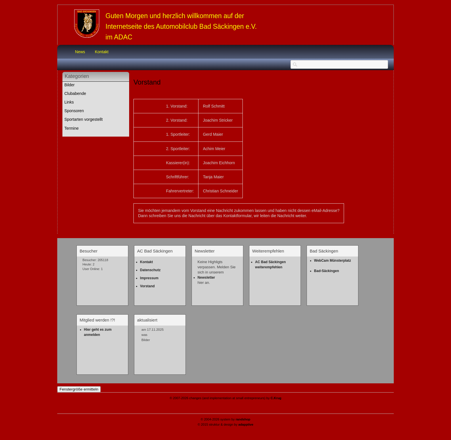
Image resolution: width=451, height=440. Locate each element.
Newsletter (206, 278)
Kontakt (101, 51)
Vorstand (147, 286)
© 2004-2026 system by (225, 419)
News (80, 51)
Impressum (149, 278)
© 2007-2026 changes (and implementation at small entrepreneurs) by (225, 398)
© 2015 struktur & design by (225, 424)
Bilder (69, 85)
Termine (71, 128)
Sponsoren (74, 110)
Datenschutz (150, 270)
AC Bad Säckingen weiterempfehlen (271, 264)
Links (69, 102)
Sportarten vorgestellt (83, 119)
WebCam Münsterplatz (332, 261)
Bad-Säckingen (326, 271)
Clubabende (75, 93)
